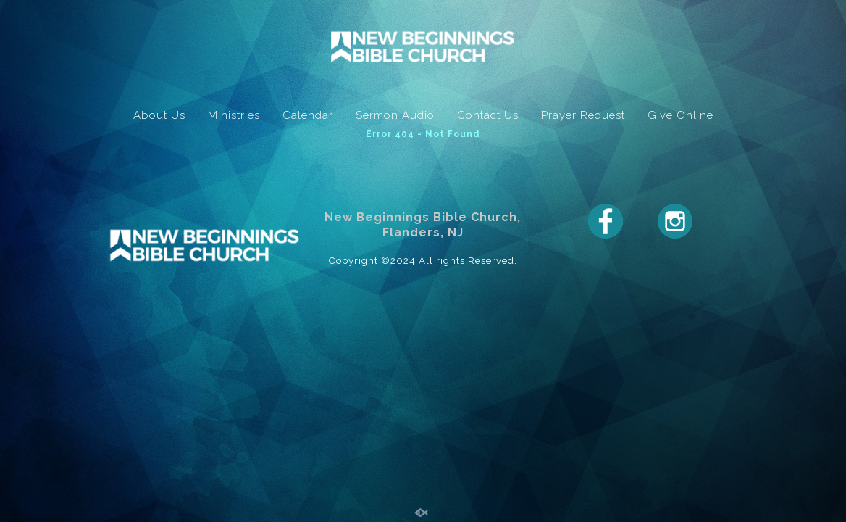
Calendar (307, 115)
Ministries (234, 115)
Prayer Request (583, 115)
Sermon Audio (395, 115)
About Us (159, 115)
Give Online (680, 115)
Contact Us (488, 115)
